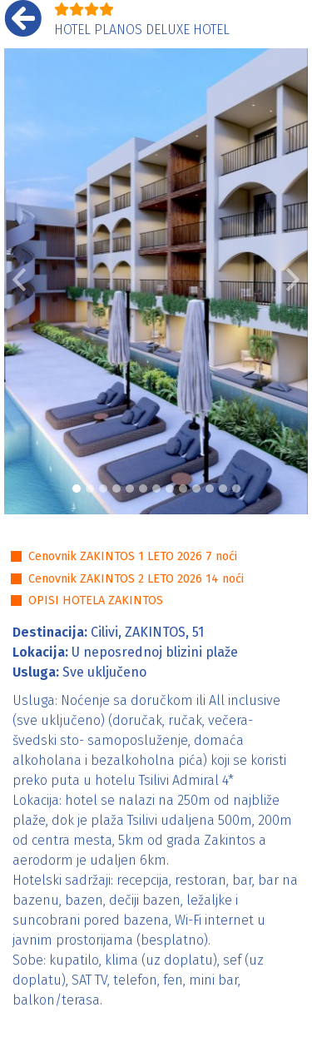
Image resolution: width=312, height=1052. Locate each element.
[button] (19, 281)
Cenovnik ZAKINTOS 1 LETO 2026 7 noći (132, 556)
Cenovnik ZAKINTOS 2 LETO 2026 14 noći (136, 579)
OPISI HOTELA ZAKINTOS (95, 600)
